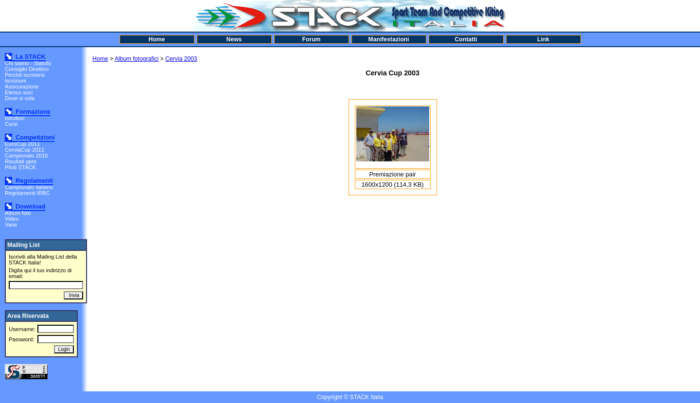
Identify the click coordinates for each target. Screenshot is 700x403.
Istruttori (14, 118)
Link (543, 39)
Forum (311, 39)
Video (11, 219)
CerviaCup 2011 (24, 150)
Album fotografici (137, 58)
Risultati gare (20, 161)
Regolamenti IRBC (27, 193)
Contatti (466, 39)
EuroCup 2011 (22, 144)
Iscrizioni (15, 81)
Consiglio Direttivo (27, 69)
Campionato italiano (29, 187)
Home (157, 39)
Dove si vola (20, 98)
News (234, 39)
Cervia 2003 (181, 58)
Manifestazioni (388, 39)
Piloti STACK (20, 167)
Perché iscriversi (25, 75)
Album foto (18, 213)
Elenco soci (19, 92)
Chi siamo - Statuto (28, 63)
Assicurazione (22, 86)
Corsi (11, 124)
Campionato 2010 (26, 155)
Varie (11, 225)
